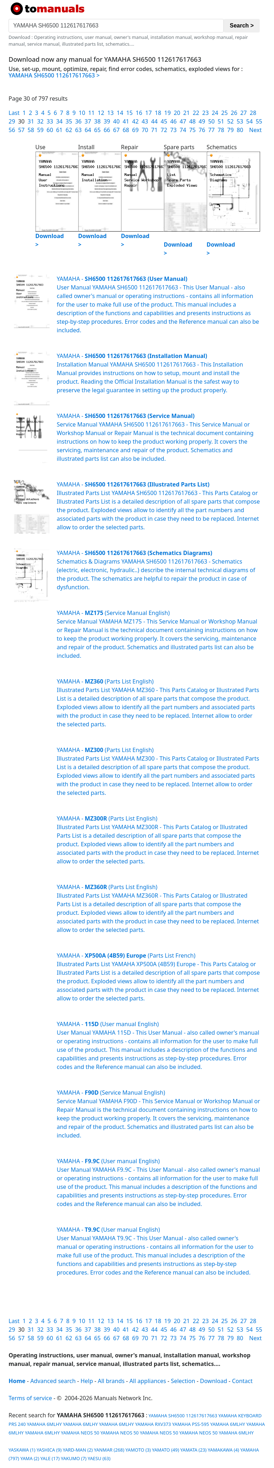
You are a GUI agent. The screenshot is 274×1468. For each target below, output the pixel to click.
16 (139, 113)
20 (177, 113)
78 (221, 130)
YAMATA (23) (193, 1450)
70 (145, 130)
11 (91, 113)
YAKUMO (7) (74, 1458)
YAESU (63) (99, 1458)
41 (126, 121)
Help (87, 1381)
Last (14, 113)
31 (30, 121)
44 (154, 121)
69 (135, 130)
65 (97, 130)
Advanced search (53, 1381)
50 (211, 121)
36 (78, 121)
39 (106, 121)
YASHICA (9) (48, 1450)
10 (82, 113)
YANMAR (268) (109, 1450)
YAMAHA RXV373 (153, 1424)
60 (50, 130)
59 (40, 130)
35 (69, 121)
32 (40, 121)
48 (192, 121)
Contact (242, 1381)
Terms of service (30, 1398)
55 (259, 121)
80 (240, 130)
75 (192, 130)
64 (88, 130)
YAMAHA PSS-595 (190, 1424)
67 (116, 130)
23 (205, 113)
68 (126, 130)
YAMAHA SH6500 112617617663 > (54, 75)
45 (164, 121)
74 (183, 130)
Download (213, 1381)
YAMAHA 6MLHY (44, 1424)
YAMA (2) (29, 1458)
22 (196, 113)
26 (234, 113)
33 (50, 121)
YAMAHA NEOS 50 (80, 1432)
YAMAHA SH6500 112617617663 (182, 1415)
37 (88, 121)
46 (173, 121)
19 (167, 113)
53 (240, 121)
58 (30, 130)
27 (243, 113)
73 (173, 130)
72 (164, 130)
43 (145, 121)
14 (120, 113)
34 (59, 121)
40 (116, 121)
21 (186, 113)
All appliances (148, 1381)
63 (78, 130)
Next (255, 130)
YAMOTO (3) (138, 1450)
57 (21, 130)
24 (215, 113)
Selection (183, 1381)
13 (110, 113)
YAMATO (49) (165, 1450)
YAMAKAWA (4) (223, 1450)
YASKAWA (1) (22, 1450)
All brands (111, 1381)
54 (249, 121)
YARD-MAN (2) (78, 1450)
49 (202, 121)
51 (221, 121)
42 (135, 121)
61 (59, 130)
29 (12, 121)
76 (202, 130)
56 (12, 130)
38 (97, 121)
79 (230, 130)
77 (211, 130)
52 (230, 121)
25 (224, 113)
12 (101, 113)
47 (183, 121)
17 (148, 113)
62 (69, 130)
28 (253, 113)
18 (158, 113)
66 (106, 130)
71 (154, 130)
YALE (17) (50, 1458)
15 (129, 113)
